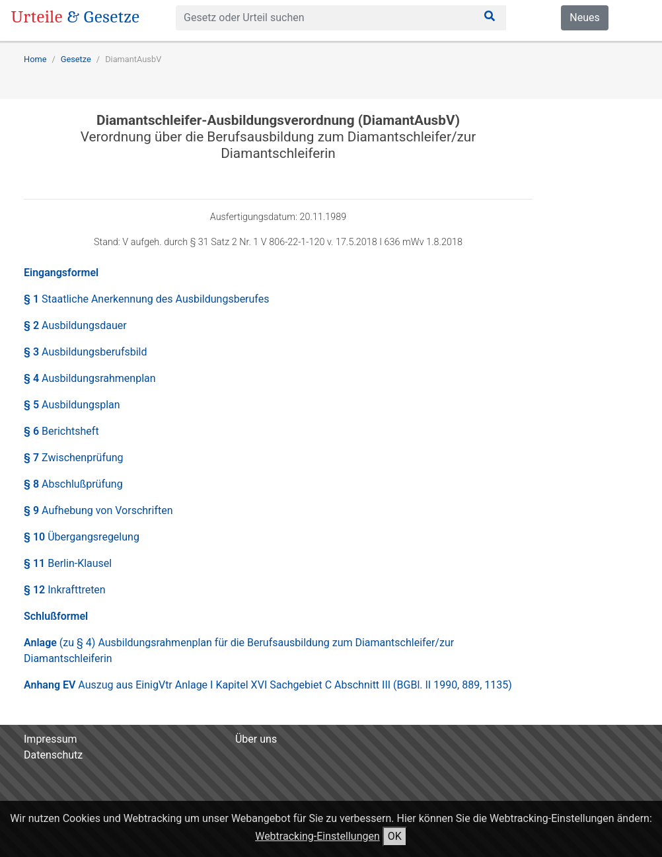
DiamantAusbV (133, 59)
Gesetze (76, 59)
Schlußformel (56, 616)
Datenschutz (53, 755)
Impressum (50, 739)
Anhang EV (268, 685)
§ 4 (90, 378)
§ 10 (81, 537)
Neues (584, 17)
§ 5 (72, 404)
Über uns (256, 739)
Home (35, 59)
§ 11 (68, 563)
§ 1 (146, 299)
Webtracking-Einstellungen (317, 836)
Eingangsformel (61, 272)
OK (395, 836)
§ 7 (74, 457)
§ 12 (65, 589)
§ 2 (75, 325)
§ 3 (85, 352)
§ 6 (61, 431)
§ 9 (98, 510)
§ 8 (73, 484)
